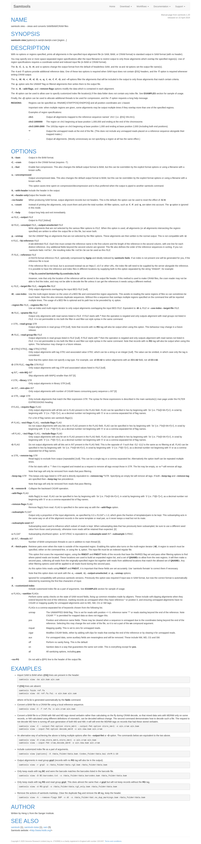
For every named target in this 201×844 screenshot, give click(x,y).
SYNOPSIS (25, 34)
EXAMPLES (26, 669)
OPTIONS (23, 151)
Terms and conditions (113, 841)
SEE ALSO (25, 821)
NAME (19, 20)
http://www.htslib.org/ (41, 830)
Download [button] (126, 6)
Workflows (143, 6)
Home (112, 6)
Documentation (162, 6)
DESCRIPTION (30, 48)
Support (180, 6)
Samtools (22, 6)
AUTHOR (23, 807)
